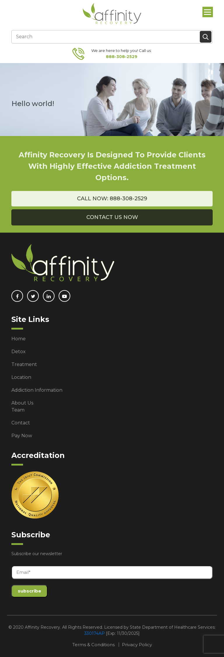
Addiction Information (36, 390)
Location (21, 377)
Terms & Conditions (93, 644)
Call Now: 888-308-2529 (112, 204)
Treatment (24, 364)
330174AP (94, 633)
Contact (20, 423)
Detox (18, 351)
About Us (22, 403)
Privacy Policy (137, 644)
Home (18, 338)
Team (17, 410)
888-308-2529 (121, 56)
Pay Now (21, 435)
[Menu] (207, 12)
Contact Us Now (112, 222)
